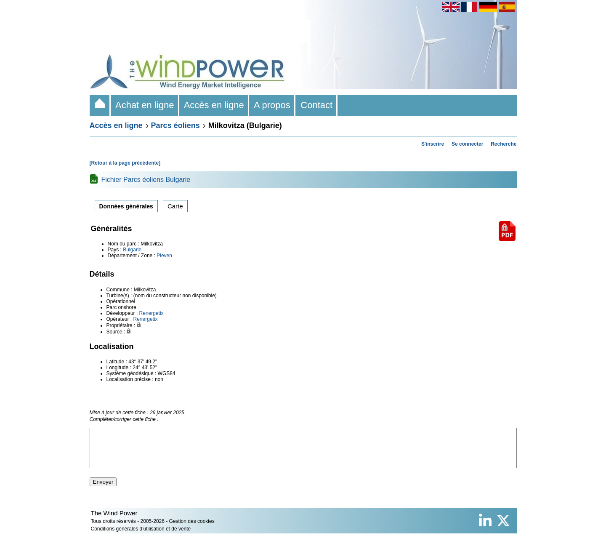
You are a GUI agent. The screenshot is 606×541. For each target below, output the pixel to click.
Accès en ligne (214, 105)
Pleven (164, 256)
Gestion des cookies (192, 529)
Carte (175, 206)
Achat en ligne (145, 105)
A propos (272, 105)
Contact (316, 105)
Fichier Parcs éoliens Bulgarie (146, 179)
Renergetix (151, 313)
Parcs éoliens (175, 125)
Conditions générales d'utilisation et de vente (141, 536)
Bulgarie (132, 250)
